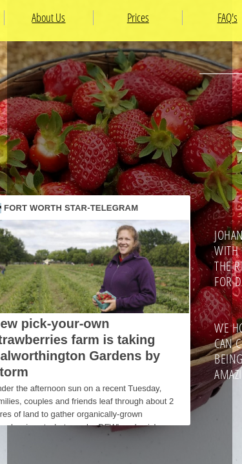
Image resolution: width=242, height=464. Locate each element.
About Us (48, 17)
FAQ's (227, 17)
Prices (138, 17)
